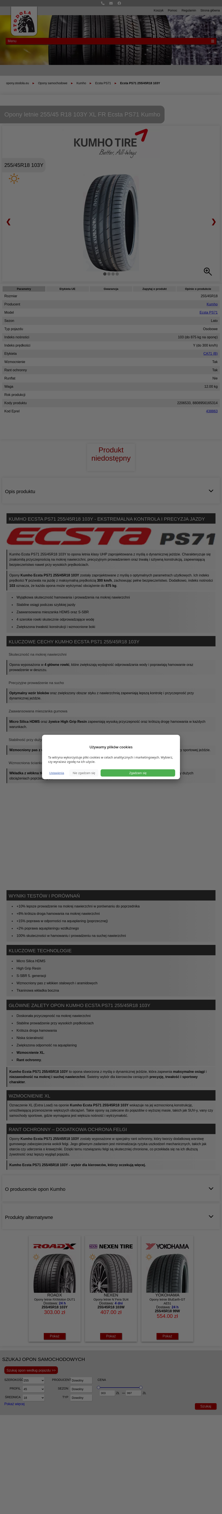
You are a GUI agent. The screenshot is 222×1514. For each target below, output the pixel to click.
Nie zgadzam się (84, 773)
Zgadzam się (138, 773)
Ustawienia (56, 773)
